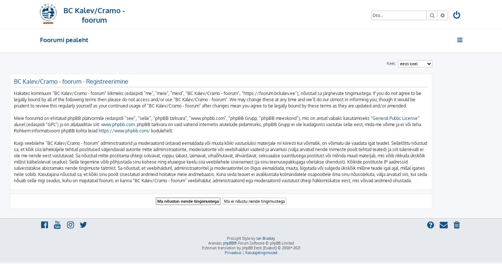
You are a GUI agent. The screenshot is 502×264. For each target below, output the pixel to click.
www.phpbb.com (148, 124)
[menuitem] (457, 16)
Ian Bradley (265, 238)
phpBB (228, 243)
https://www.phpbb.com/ (154, 130)
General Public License (425, 118)
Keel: (421, 63)
